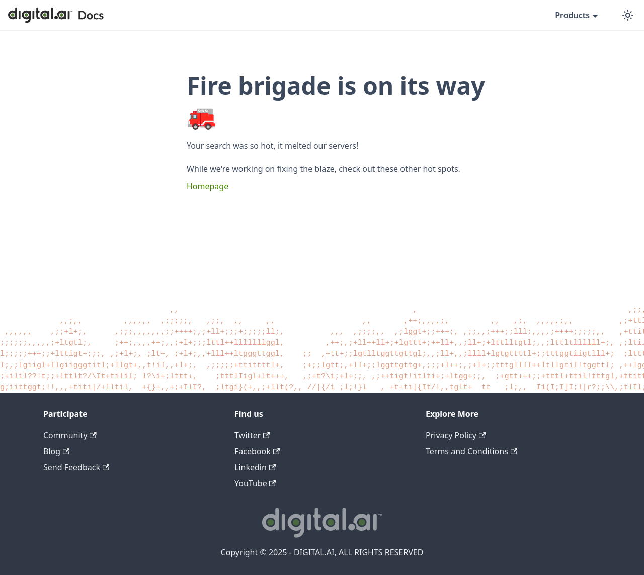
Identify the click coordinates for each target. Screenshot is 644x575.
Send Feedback (76, 467)
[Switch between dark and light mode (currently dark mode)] (628, 15)
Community (70, 435)
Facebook (257, 451)
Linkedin (255, 467)
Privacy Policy (456, 435)
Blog (56, 451)
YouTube (255, 483)
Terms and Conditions (471, 451)
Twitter (252, 435)
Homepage (207, 186)
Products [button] (572, 15)
